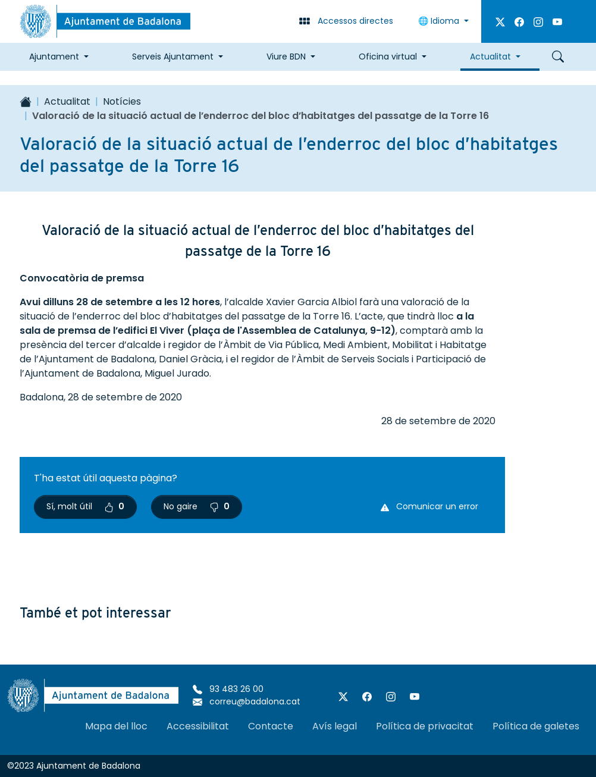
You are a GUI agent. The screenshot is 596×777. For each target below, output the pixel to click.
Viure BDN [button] (286, 56)
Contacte (270, 726)
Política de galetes (536, 726)
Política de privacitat (424, 726)
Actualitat (67, 101)
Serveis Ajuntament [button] (173, 56)
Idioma (440, 21)
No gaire (197, 506)
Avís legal (334, 726)
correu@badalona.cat (246, 701)
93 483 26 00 (228, 689)
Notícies (122, 101)
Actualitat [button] (490, 56)
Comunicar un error (429, 506)
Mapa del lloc (116, 726)
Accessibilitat (198, 726)
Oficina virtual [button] (388, 56)
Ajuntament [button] (54, 56)
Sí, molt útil (85, 506)
